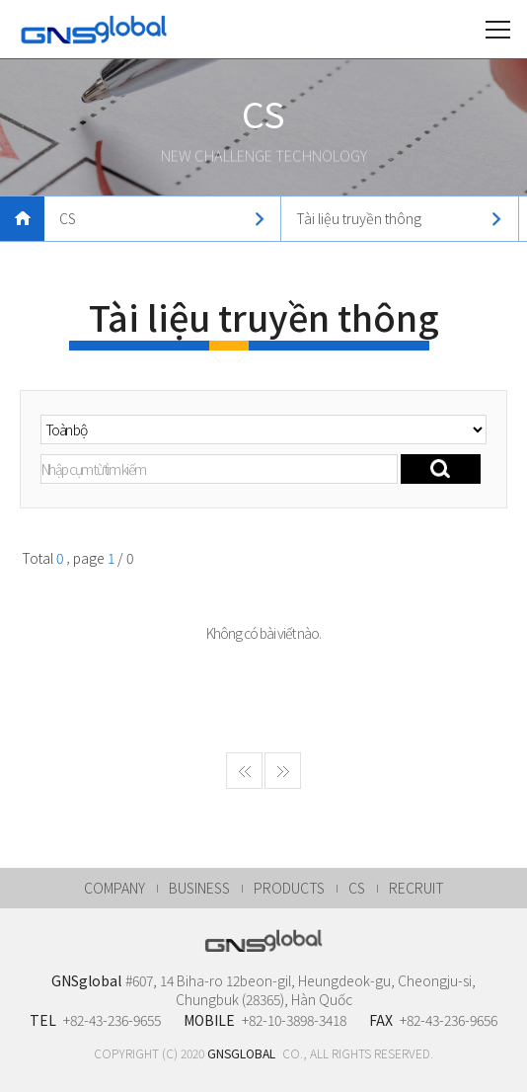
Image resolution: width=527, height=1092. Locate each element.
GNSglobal (94, 29)
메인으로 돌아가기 (22, 218)
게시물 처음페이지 (244, 783)
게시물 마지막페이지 (282, 783)
